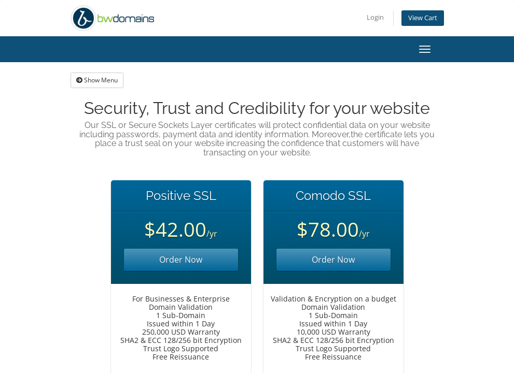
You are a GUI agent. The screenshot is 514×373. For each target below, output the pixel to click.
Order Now (180, 259)
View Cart (422, 17)
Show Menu (97, 80)
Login (375, 17)
